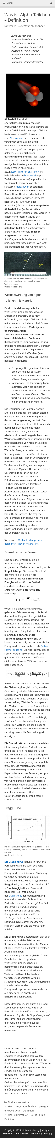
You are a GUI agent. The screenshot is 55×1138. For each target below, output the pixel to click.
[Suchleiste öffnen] (51, 3)
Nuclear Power (21, 1133)
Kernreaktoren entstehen (25, 171)
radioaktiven (22, 186)
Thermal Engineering (40, 1133)
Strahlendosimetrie (18, 1102)
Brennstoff (30, 175)
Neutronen (16, 138)
